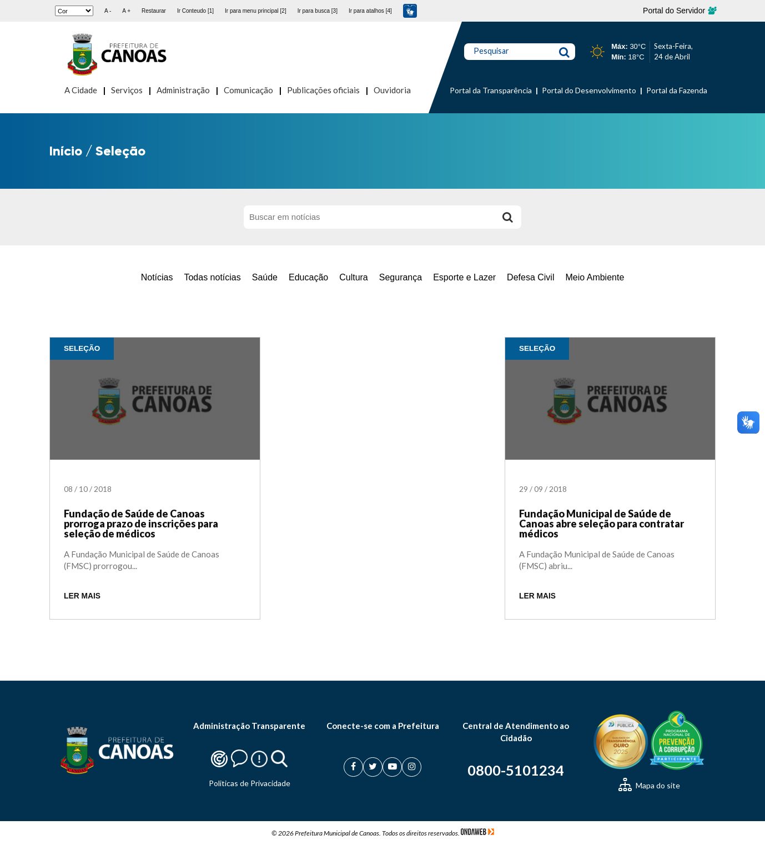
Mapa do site (649, 785)
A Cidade (80, 90)
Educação (308, 277)
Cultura (353, 277)
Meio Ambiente (594, 277)
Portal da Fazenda (676, 90)
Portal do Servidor (679, 10)
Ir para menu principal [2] (255, 11)
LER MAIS (82, 596)
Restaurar (154, 11)
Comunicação (248, 90)
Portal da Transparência (491, 90)
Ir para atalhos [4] (370, 11)
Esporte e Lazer (464, 277)
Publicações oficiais (323, 90)
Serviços (127, 90)
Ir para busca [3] (318, 11)
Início (65, 151)
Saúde (265, 277)
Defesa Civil (530, 277)
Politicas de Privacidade (249, 783)
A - (107, 11)
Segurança (400, 277)
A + (126, 11)
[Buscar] (507, 217)
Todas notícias (212, 277)
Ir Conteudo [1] (195, 11)
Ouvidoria (392, 90)
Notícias (157, 277)
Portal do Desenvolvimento (589, 90)
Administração (183, 90)
